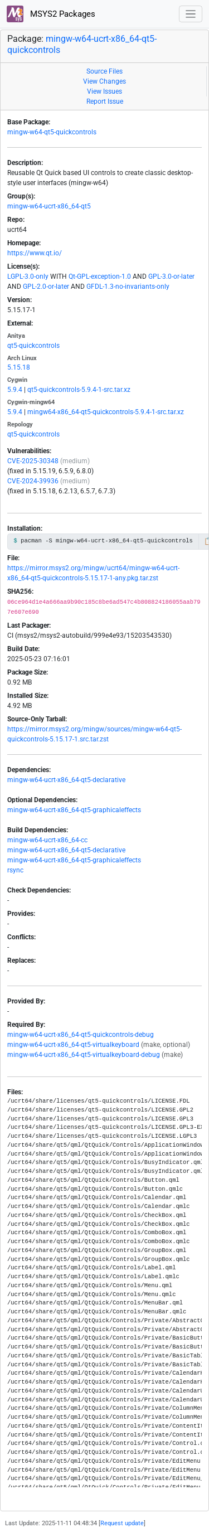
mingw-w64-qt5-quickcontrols (51, 132)
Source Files (104, 71)
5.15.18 (18, 367)
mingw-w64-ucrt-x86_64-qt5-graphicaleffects (74, 810)
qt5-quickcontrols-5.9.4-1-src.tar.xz (78, 390)
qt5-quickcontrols (33, 346)
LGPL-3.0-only (27, 276)
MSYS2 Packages (51, 14)
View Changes (104, 81)
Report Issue (104, 101)
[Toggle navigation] (191, 14)
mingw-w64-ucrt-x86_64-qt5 (49, 206)
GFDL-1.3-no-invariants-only (127, 286)
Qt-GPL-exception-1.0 (100, 276)
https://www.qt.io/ (34, 253)
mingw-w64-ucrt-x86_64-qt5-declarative (66, 780)
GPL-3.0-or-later (171, 276)
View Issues (104, 91)
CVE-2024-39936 (33, 481)
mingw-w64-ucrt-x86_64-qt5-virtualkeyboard (73, 1045)
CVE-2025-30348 (33, 461)
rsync (15, 870)
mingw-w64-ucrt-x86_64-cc (47, 840)
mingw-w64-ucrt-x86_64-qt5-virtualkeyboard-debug (83, 1055)
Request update (122, 1523)
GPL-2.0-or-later (46, 286)
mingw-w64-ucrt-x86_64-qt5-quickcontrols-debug (80, 1035)
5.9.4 (14, 390)
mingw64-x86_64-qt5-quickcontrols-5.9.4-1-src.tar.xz (105, 412)
